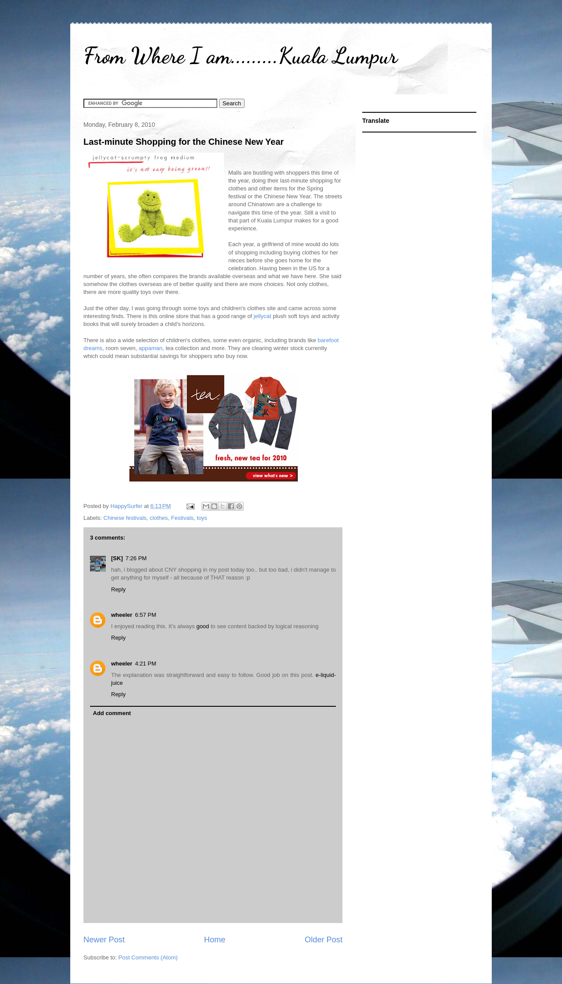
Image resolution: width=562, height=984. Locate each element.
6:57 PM (145, 615)
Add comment (112, 713)
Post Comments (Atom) (148, 957)
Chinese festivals (125, 518)
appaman (150, 348)
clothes (159, 518)
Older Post (323, 939)
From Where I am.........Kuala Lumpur (240, 56)
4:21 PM (145, 663)
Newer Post (104, 939)
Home (215, 939)
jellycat (262, 316)
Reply (118, 589)
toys (202, 518)
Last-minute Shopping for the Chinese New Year (183, 142)
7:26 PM (136, 558)
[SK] (117, 558)
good (203, 626)
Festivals (182, 518)
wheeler (121, 615)
